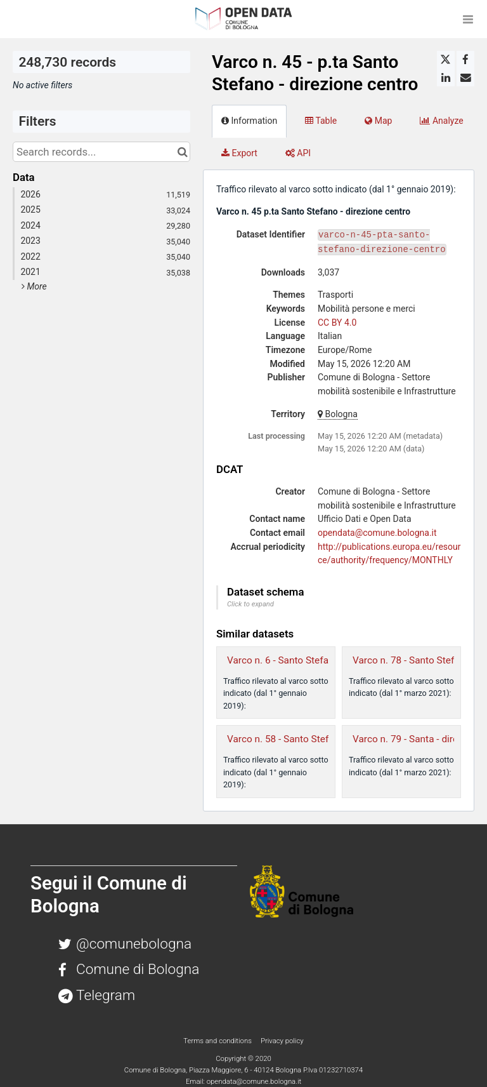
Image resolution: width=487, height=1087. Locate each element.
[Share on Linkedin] (446, 77)
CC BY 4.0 (337, 322)
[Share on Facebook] (465, 60)
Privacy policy (282, 1040)
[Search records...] (101, 152)
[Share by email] (465, 77)
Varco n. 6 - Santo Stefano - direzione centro (322, 660)
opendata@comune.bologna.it (377, 533)
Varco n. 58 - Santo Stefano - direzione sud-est (327, 739)
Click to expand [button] (250, 604)
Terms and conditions (218, 1040)
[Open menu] (468, 19)
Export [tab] (239, 153)
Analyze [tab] (441, 121)
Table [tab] (321, 121)
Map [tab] (378, 121)
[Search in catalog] (182, 152)
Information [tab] (249, 121)
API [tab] (298, 153)
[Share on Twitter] (446, 60)
